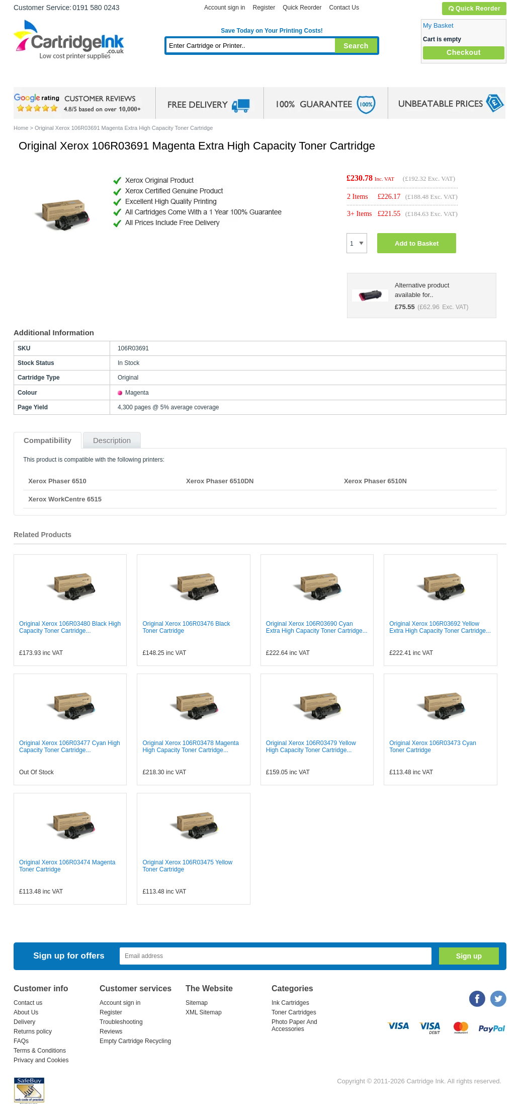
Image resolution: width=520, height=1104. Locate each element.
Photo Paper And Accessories (294, 1025)
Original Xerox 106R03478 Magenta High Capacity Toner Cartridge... (190, 747)
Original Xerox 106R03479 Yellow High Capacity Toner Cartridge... (311, 747)
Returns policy (33, 1031)
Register (263, 7)
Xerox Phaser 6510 (57, 481)
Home (34, 77)
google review (79, 103)
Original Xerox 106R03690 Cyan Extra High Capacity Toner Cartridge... (317, 627)
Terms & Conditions (40, 1050)
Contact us (28, 1002)
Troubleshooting (121, 1021)
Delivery (24, 1021)
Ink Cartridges (90, 77)
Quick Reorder (474, 8)
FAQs (21, 1041)
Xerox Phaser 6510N (375, 481)
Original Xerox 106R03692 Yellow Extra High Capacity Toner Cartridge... (440, 627)
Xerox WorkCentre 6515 (65, 499)
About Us (26, 1012)
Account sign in (224, 7)
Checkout (464, 52)
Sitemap (197, 1002)
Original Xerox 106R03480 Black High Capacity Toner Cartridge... (70, 627)
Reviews (111, 1031)
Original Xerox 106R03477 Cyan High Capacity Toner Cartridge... (69, 747)
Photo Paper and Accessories (274, 77)
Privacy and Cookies (41, 1060)
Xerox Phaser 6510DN (219, 481)
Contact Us (344, 7)
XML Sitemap (204, 1012)
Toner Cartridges (167, 77)
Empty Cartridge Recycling (135, 1041)
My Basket (438, 25)
